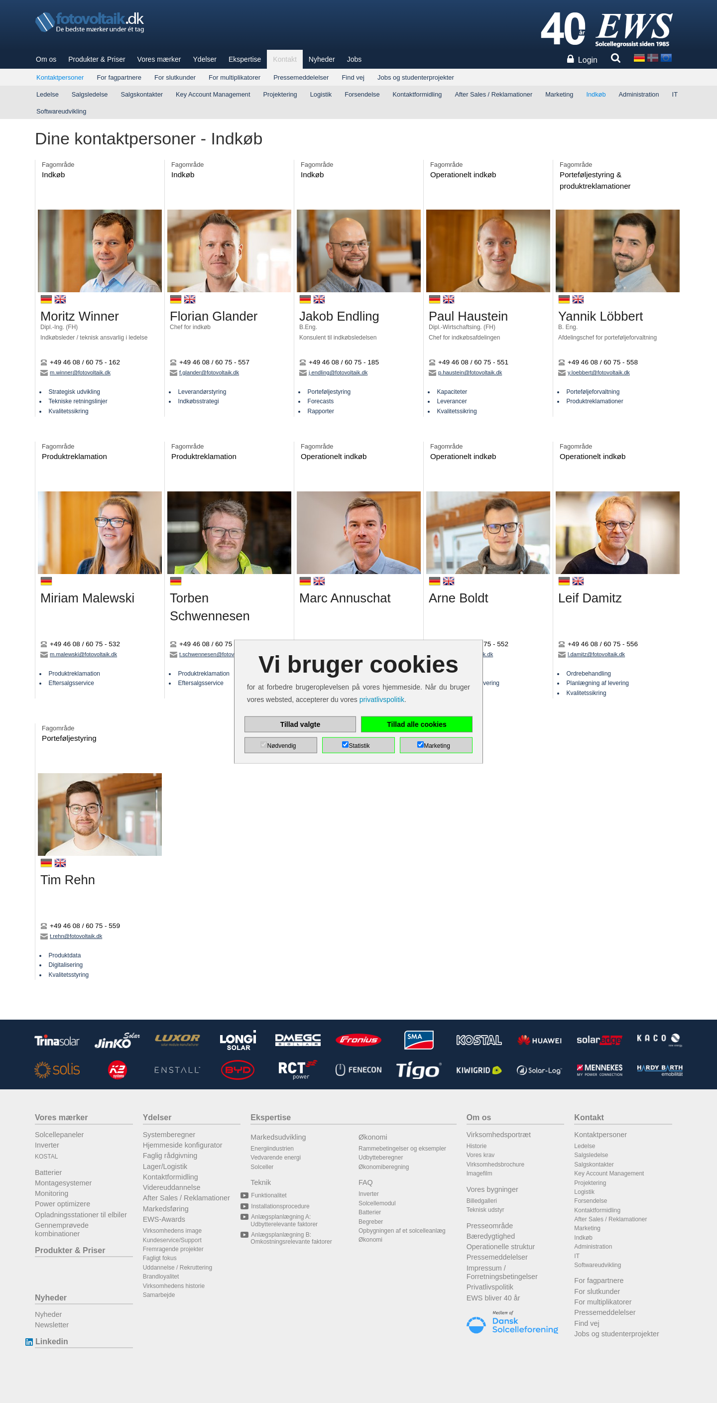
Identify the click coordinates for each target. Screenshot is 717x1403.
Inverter (47, 1145)
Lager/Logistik (165, 1166)
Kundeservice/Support (172, 1240)
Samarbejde (159, 1294)
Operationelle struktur (501, 1247)
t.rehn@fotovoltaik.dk (71, 936)
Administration (639, 94)
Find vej (353, 77)
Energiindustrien (272, 1148)
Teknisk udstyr (485, 1209)
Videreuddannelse (172, 1187)
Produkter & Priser (96, 59)
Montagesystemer (63, 1183)
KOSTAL (46, 1156)
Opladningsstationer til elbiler (81, 1215)
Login (588, 60)
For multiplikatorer (234, 77)
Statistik (359, 745)
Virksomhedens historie (174, 1286)
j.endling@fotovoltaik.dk (333, 372)
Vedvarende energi (275, 1157)
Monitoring (51, 1193)
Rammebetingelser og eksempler (402, 1148)
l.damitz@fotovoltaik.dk (591, 654)
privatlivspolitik (381, 699)
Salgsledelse (90, 94)
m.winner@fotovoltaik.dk (75, 372)
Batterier (48, 1172)
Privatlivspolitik (490, 1287)
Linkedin (51, 1341)
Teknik (260, 1182)
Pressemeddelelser (301, 77)
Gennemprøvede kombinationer (62, 1229)
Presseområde (490, 1226)
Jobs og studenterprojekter (415, 77)
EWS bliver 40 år (493, 1298)
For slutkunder (175, 77)
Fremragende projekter (173, 1249)
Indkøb (595, 94)
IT (675, 94)
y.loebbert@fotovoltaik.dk (594, 372)
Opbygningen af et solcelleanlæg (402, 1230)
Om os (46, 59)
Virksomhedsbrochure (496, 1164)
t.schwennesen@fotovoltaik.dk (212, 654)
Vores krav (481, 1155)
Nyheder (322, 59)
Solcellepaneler (59, 1135)
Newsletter (52, 1325)
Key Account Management (213, 94)
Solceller (261, 1167)
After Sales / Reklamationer (493, 94)
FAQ (365, 1182)
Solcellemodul (377, 1203)
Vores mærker (159, 59)
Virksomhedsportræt (499, 1135)
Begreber (370, 1221)
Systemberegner (169, 1135)
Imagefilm (479, 1173)
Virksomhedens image (172, 1230)
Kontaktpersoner (60, 77)
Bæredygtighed (491, 1236)
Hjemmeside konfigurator (183, 1145)
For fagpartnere (119, 77)
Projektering (280, 94)
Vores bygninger (492, 1189)
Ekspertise (245, 59)
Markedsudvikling (278, 1137)
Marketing (559, 94)
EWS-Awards (164, 1219)
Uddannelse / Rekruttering (177, 1267)
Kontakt (284, 59)
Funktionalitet (268, 1195)
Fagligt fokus (160, 1258)
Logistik (321, 94)
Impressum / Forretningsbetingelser (502, 1272)
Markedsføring (166, 1209)
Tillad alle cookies (417, 723)
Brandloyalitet (161, 1276)
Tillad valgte (300, 723)
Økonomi (372, 1137)
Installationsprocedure (279, 1206)
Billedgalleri (482, 1200)
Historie (477, 1146)
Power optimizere (62, 1204)
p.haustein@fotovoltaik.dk (465, 372)
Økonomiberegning (383, 1167)
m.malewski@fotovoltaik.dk (78, 654)
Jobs (354, 59)
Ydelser (205, 59)
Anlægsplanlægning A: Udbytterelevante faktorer (284, 1220)
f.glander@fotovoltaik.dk (204, 372)
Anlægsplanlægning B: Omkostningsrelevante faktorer (291, 1238)
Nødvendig (281, 745)
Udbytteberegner (380, 1157)
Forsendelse (362, 94)
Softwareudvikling (61, 111)
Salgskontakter (141, 94)
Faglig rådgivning (170, 1156)
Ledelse (47, 94)
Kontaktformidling (417, 94)
